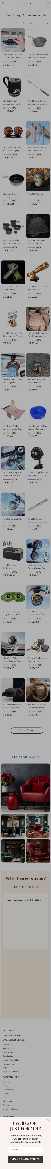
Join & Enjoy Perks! (25, 1159)
